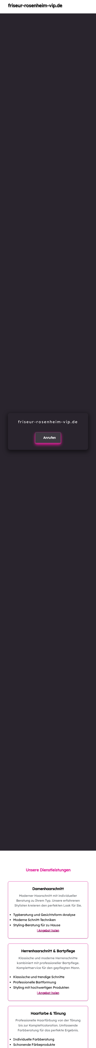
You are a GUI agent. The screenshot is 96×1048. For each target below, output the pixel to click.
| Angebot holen (48, 930)
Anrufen (49, 438)
